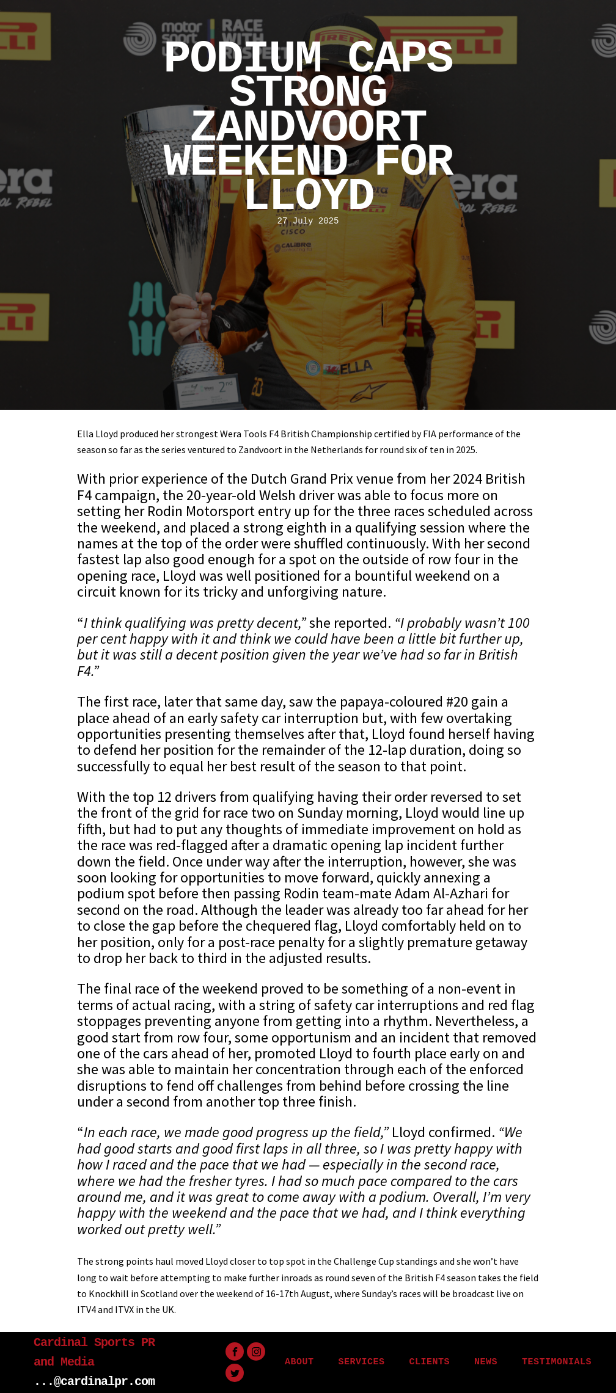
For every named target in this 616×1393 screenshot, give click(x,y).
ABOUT (299, 1362)
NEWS (485, 1362)
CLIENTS (429, 1362)
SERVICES (361, 1362)
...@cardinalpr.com (94, 1382)
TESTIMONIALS (557, 1362)
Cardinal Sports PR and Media (94, 1352)
